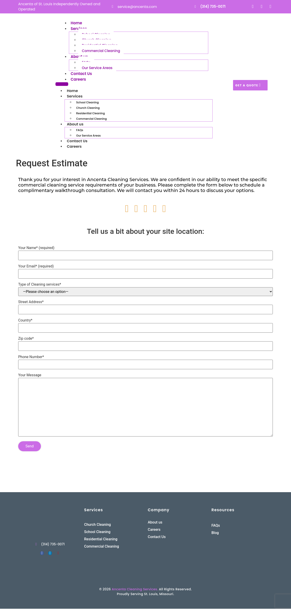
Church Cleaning (88, 109)
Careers (78, 80)
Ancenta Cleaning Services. (135, 591)
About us (79, 57)
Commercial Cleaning (98, 51)
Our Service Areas (95, 69)
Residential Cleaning (90, 115)
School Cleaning (87, 104)
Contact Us (81, 74)
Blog (215, 535)
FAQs (79, 132)
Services (79, 29)
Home (76, 23)
